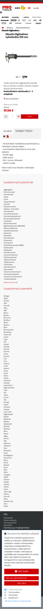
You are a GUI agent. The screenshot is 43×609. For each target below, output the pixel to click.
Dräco (6, 354)
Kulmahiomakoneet (11, 214)
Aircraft (6, 306)
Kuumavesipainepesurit (12, 216)
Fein (5, 359)
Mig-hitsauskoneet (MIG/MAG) (14, 226)
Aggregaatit (8, 190)
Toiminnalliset (14, 592)
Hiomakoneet (8, 194)
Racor (6, 460)
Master (6, 417)
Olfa (5, 441)
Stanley (6, 484)
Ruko (5, 470)
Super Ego (7, 492)
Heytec (6, 378)
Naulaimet (7, 233)
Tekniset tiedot (24, 131)
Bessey (6, 315)
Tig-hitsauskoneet (10, 257)
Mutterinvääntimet (10, 228)
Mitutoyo (7, 429)
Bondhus (7, 320)
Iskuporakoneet (9, 202)
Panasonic (7, 451)
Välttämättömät (15, 589)
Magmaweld (8, 414)
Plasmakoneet (9, 238)
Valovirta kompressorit (12, 272)
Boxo (5, 327)
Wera (6, 499)
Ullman (6, 494)
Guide (6, 373)
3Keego (6, 296)
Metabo (6, 422)
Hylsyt (6, 197)
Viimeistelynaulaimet (11, 274)
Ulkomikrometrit (10, 267)
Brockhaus (7, 332)
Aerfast (6, 301)
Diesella (7, 347)
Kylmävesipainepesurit (12, 219)
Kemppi (6, 402)
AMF (5, 310)
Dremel (6, 352)
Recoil (6, 463)
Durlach (6, 356)
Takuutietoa (7, 525)
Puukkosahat (8, 248)
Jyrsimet (7, 204)
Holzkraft (7, 381)
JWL (5, 400)
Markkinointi (13, 598)
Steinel (6, 487)
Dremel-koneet (9, 192)
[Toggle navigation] (1, 12)
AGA (5, 303)
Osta (30, 116)
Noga (5, 436)
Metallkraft (8, 424)
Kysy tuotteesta (11, 99)
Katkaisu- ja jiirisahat (11, 209)
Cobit (5, 339)
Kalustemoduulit (10, 207)
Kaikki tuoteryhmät (11, 282)
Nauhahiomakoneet (11, 231)
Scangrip (7, 475)
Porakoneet (8, 240)
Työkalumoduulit (10, 260)
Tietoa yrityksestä (10, 520)
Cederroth (7, 335)
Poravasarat (8, 243)
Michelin (7, 426)
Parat (6, 453)
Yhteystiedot (8, 518)
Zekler (6, 506)
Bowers (6, 325)
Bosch (6, 323)
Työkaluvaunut (9, 262)
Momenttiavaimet (10, 223)
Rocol (6, 467)
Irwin (5, 390)
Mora (5, 431)
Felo (5, 361)
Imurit (6, 199)
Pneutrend (7, 458)
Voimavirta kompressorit (13, 277)
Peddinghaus (8, 455)
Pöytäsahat (8, 250)
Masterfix (7, 419)
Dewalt (6, 344)
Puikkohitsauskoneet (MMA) (14, 245)
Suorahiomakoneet (11, 255)
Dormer (6, 349)
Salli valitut (21, 583)
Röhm (6, 472)
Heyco (6, 376)
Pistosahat (7, 236)
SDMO (6, 477)
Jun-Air (6, 397)
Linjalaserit (8, 221)
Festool (6, 364)
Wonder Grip (8, 501)
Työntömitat (8, 265)
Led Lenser (8, 412)
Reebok (6, 465)
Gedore (6, 368)
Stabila (6, 482)
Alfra (5, 308)
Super (6, 489)
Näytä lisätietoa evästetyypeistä (18, 601)
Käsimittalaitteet (23, 28)
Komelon (7, 407)
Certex (6, 337)
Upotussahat (8, 269)
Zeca (5, 504)
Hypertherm (8, 385)
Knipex (6, 405)
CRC (5, 342)
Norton (6, 438)
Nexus (6, 434)
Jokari (6, 395)
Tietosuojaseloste (9, 523)
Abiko (6, 298)
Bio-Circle (7, 318)
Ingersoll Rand (9, 388)
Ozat (5, 448)
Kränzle (6, 409)
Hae (36, 8)
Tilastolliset (13, 595)
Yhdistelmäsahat (10, 279)
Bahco (6, 313)
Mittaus (10, 28)
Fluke (6, 366)
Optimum (7, 443)
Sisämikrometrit (9, 252)
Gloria (6, 371)
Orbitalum (7, 446)
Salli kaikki (21, 571)
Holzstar (7, 383)
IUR (5, 393)
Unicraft (7, 496)
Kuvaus (8, 131)
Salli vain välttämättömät (16, 578)
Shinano (7, 480)
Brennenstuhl (9, 330)
